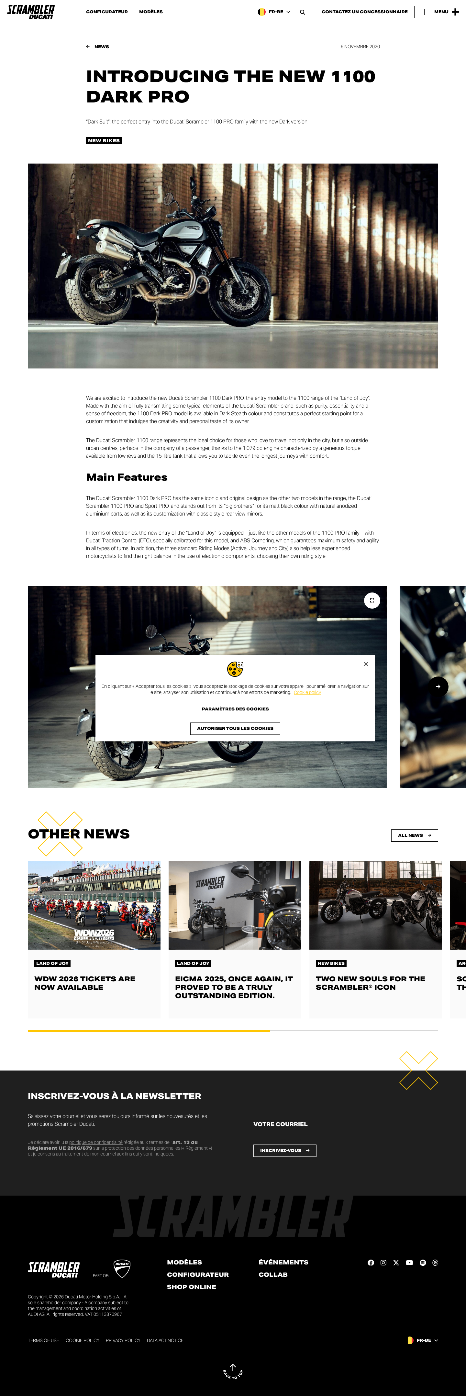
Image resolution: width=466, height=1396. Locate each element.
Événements (283, 1262)
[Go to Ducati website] (122, 1269)
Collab (273, 1275)
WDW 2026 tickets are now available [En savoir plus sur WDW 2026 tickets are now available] (84, 983)
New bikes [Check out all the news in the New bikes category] (104, 141)
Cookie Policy (82, 1340)
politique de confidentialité (96, 1142)
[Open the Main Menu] (446, 12)
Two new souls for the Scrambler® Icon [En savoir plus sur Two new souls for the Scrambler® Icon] (370, 983)
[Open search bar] (302, 12)
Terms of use (43, 1340)
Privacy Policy (123, 1340)
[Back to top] (233, 1371)
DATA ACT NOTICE (165, 1340)
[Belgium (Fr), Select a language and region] (274, 12)
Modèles (151, 12)
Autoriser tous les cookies (235, 728)
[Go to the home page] (31, 12)
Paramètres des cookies (235, 709)
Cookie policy (307, 693)
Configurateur (107, 12)
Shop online (191, 1287)
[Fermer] (366, 664)
